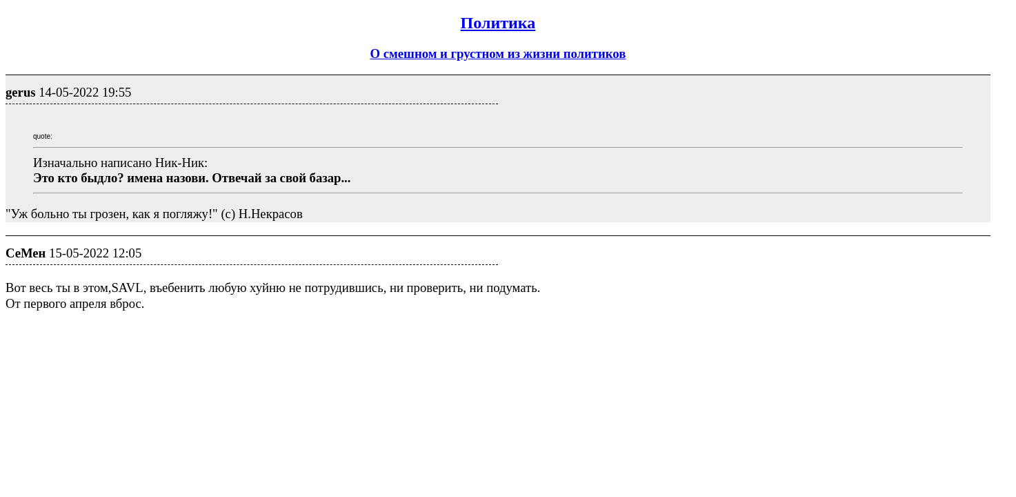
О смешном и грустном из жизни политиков (498, 53)
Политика (498, 23)
